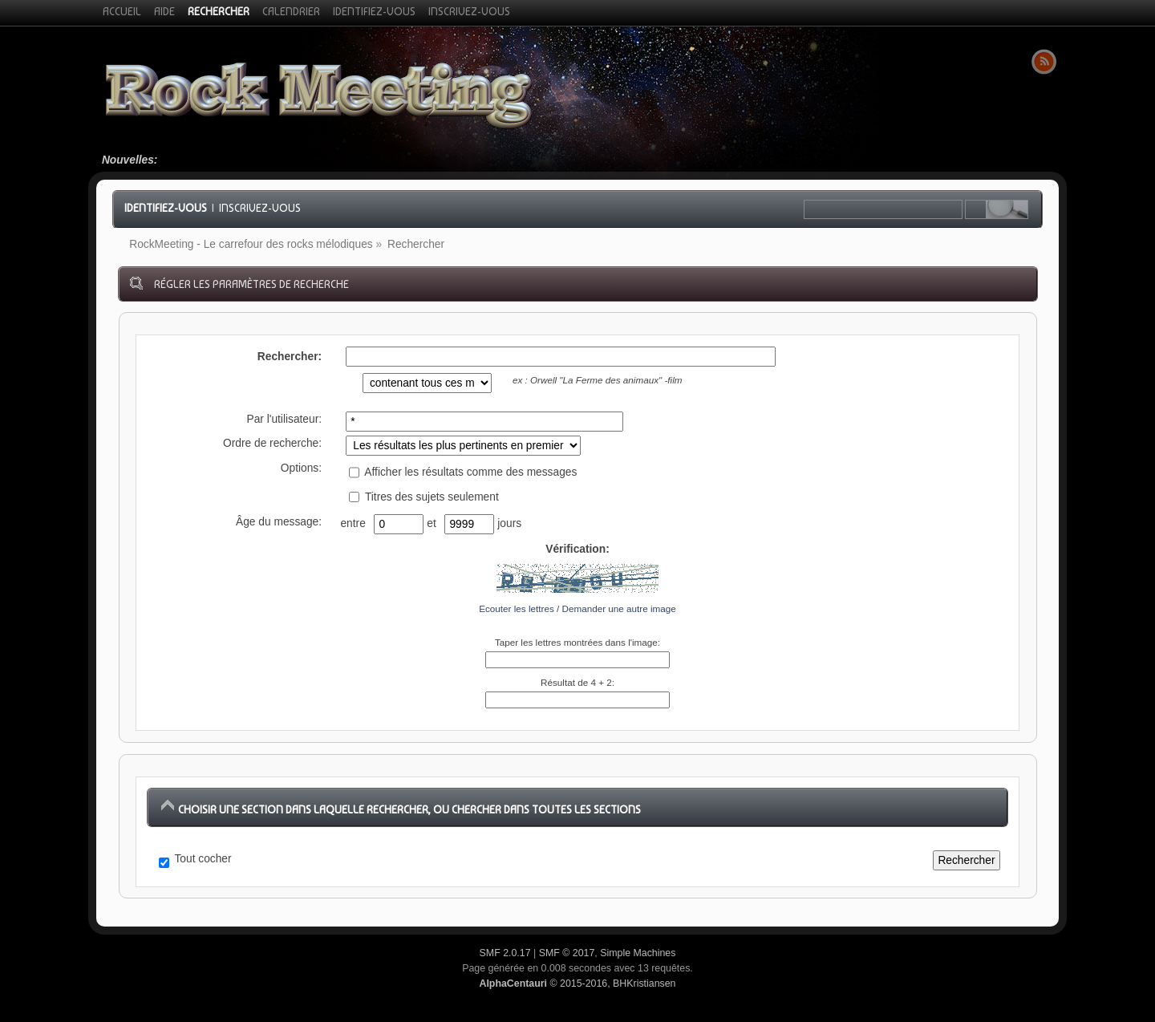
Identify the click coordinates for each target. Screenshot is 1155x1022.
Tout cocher (203, 859)
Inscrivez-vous (260, 207)
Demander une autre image (619, 608)
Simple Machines (637, 953)
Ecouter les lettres (516, 608)
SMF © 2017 (567, 953)
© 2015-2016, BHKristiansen (577, 983)
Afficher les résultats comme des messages (463, 472)
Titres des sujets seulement (423, 497)
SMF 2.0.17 (505, 953)
